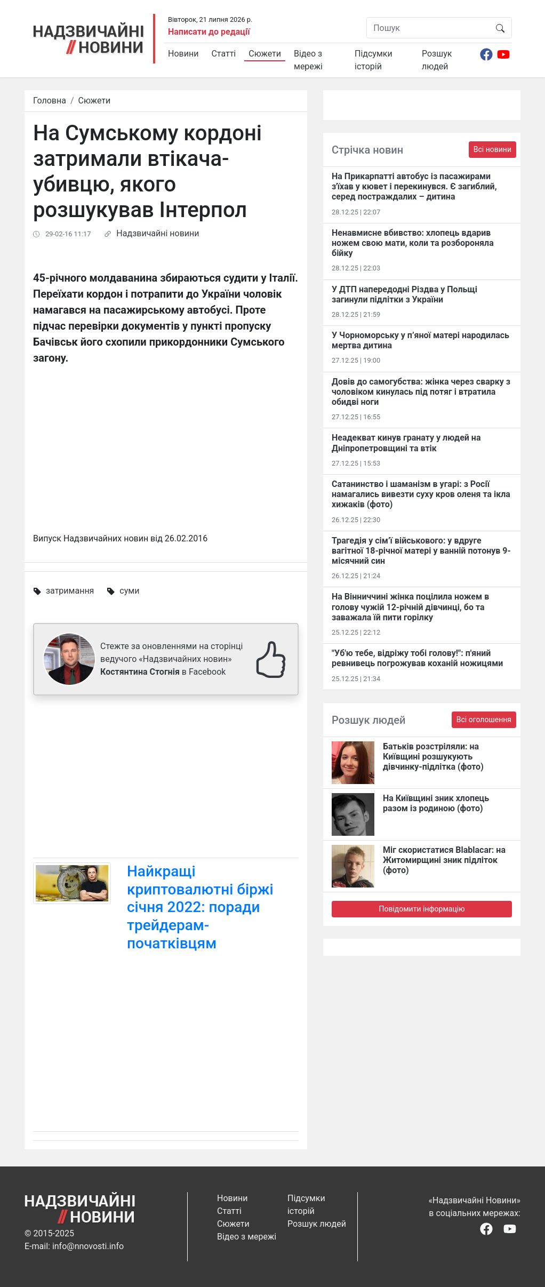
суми (129, 591)
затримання (70, 591)
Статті (223, 54)
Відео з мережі (308, 60)
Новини (183, 54)
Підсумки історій (373, 60)
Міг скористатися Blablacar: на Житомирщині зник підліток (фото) (444, 860)
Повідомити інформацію (421, 909)
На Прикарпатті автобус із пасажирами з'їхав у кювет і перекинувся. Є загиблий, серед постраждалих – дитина (414, 186)
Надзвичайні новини (157, 233)
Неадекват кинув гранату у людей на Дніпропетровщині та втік (406, 443)
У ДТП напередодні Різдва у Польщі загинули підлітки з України (404, 294)
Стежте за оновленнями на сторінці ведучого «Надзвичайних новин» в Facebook (171, 659)
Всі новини (492, 149)
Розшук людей (437, 60)
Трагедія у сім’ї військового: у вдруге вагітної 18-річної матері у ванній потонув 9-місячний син (421, 550)
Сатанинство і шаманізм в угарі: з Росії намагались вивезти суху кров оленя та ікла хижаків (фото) (421, 494)
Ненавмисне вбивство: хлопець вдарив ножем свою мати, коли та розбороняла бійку (413, 243)
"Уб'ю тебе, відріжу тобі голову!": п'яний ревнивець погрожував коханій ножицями (417, 658)
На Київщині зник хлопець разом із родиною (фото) (436, 803)
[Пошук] (428, 28)
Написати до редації (209, 32)
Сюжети (265, 54)
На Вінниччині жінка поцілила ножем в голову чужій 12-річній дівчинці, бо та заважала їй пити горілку (410, 606)
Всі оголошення (483, 719)
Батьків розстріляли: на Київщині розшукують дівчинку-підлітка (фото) (433, 756)
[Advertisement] (166, 778)
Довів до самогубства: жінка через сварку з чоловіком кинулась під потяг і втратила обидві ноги (421, 392)
